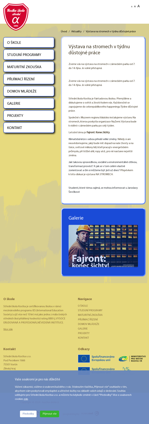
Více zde (8, 329)
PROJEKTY (15, 116)
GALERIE (13, 104)
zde (26, 399)
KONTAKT (14, 128)
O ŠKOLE (14, 43)
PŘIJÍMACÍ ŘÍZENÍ (21, 79)
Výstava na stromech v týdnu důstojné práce (111, 31)
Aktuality (76, 31)
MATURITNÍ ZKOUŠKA (24, 67)
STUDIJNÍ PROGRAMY (24, 55)
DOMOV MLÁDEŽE (22, 91)
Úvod (64, 31)
